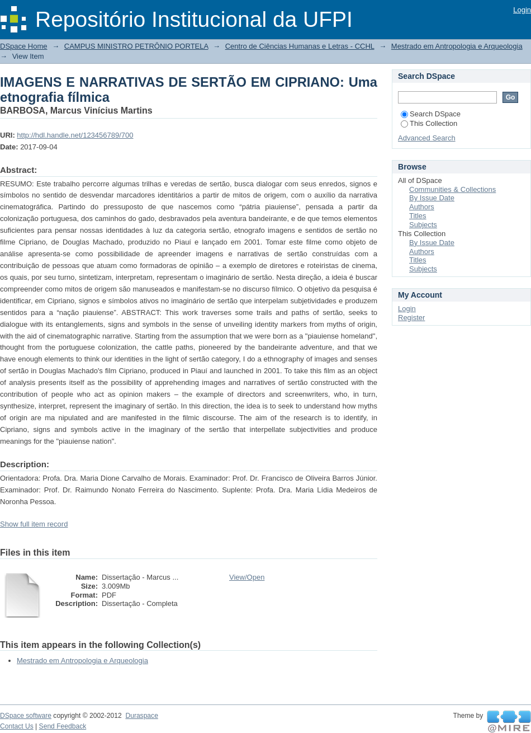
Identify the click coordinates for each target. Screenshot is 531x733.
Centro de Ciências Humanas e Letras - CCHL (299, 46)
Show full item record (34, 524)
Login (522, 10)
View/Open (246, 577)
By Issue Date (431, 198)
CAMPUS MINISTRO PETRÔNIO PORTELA (136, 46)
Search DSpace (431, 114)
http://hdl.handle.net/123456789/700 (75, 135)
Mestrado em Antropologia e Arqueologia (457, 46)
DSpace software (25, 716)
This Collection (429, 123)
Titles (417, 216)
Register (411, 317)
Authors (421, 207)
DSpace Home (24, 46)
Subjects (423, 224)
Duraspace (141, 716)
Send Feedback (63, 726)
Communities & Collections (452, 189)
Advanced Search (427, 138)
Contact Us (17, 726)
